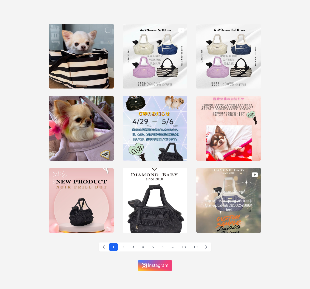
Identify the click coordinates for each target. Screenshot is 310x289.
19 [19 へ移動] (196, 247)
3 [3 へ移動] (133, 247)
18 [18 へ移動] (184, 247)
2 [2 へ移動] (123, 247)
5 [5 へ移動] (153, 247)
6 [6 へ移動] (162, 247)
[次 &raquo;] (206, 246)
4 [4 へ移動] (143, 247)
